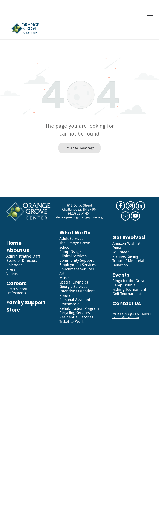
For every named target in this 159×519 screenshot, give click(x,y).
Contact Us (126, 303)
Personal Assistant (74, 299)
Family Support (25, 302)
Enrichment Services (76, 269)
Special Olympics (73, 282)
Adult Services (71, 238)
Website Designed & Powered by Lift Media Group (131, 315)
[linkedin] (140, 206)
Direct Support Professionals (16, 291)
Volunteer (120, 252)
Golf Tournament (126, 294)
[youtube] (135, 216)
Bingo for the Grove (128, 281)
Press (10, 269)
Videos (12, 273)
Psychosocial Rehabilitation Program (79, 306)
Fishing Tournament (129, 289)
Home (14, 243)
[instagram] (130, 206)
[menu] (150, 13)
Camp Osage (70, 251)
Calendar (14, 265)
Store (13, 309)
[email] (125, 216)
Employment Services (77, 265)
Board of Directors (21, 260)
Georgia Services (73, 286)
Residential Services (76, 317)
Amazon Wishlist (126, 243)
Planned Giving (125, 256)
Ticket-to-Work (71, 321)
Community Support (76, 260)
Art (61, 273)
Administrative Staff (23, 256)
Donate (118, 247)
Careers (16, 283)
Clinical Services (73, 256)
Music (64, 278)
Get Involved (128, 237)
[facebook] (120, 206)
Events (120, 274)
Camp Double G (125, 285)
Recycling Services (74, 313)
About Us (17, 250)
